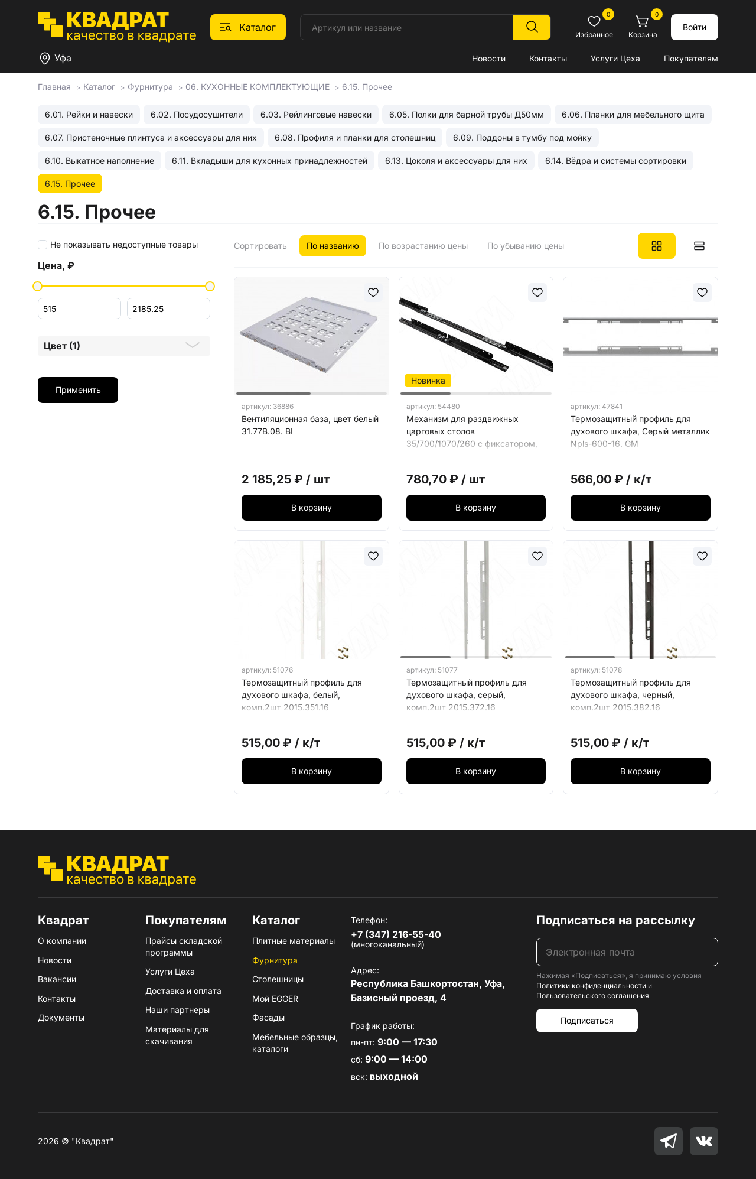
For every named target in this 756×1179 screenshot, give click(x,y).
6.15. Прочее (70, 183)
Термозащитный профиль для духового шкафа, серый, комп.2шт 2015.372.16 (466, 694)
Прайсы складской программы (183, 946)
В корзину (311, 507)
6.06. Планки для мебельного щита (633, 114)
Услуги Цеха (615, 58)
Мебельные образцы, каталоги (295, 1043)
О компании (62, 941)
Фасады (268, 1017)
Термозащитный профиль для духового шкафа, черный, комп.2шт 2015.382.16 (631, 694)
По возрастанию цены (423, 246)
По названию (333, 246)
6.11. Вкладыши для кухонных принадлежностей (269, 160)
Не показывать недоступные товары (124, 244)
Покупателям (691, 58)
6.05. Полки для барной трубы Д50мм (466, 114)
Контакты (548, 58)
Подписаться (587, 1020)
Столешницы (278, 979)
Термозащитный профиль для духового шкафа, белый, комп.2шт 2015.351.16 (302, 694)
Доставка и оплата (183, 991)
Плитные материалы (293, 941)
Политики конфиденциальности (591, 985)
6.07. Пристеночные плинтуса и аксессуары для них (151, 137)
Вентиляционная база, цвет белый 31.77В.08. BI (310, 425)
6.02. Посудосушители (197, 114)
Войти (694, 27)
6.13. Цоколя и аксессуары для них (456, 160)
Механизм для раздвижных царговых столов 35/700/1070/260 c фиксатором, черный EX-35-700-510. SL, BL (471, 433)
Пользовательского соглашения (592, 995)
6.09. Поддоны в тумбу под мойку (522, 137)
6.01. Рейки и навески (89, 114)
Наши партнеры (177, 1010)
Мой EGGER (275, 998)
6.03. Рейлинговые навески (316, 114)
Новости (489, 58)
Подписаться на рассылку (615, 920)
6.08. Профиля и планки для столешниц (355, 137)
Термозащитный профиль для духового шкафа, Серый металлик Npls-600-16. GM (640, 431)
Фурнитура (275, 960)
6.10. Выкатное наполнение (99, 160)
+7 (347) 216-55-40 (396, 934)
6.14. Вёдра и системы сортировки (615, 160)
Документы (61, 1017)
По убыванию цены (525, 246)
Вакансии (57, 979)
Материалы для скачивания (177, 1035)
